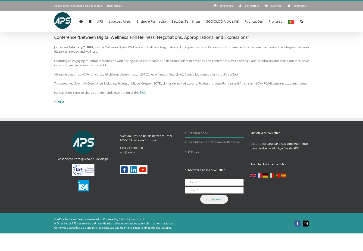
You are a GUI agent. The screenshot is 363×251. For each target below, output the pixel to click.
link (143, 93)
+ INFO (59, 102)
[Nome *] (214, 182)
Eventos (193, 151)
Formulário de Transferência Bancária (213, 142)
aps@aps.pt (114, 6)
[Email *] (214, 190)
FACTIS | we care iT (131, 219)
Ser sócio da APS (199, 133)
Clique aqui (258, 144)
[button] (301, 21)
